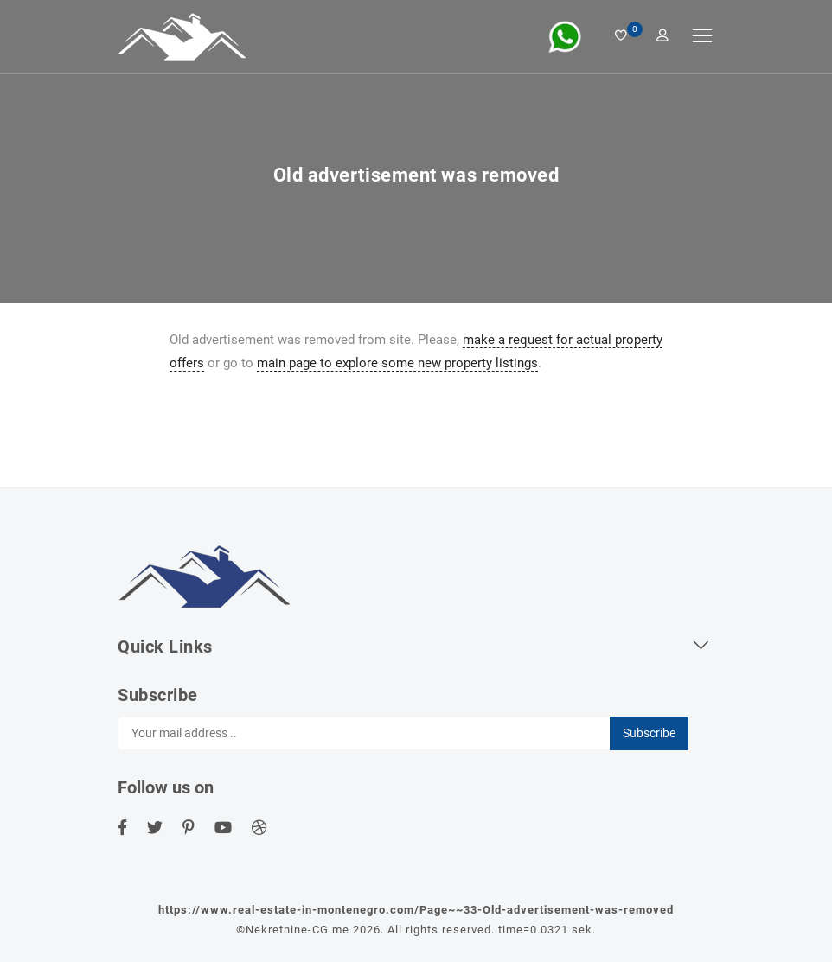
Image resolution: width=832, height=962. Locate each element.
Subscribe (649, 733)
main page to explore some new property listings (397, 363)
